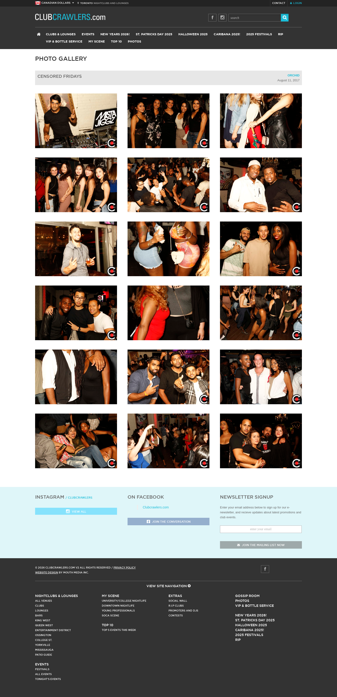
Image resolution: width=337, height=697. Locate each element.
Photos (134, 41)
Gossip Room (247, 596)
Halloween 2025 (193, 34)
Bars (39, 615)
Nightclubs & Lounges (56, 596)
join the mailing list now (261, 545)
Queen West (44, 625)
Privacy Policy (125, 567)
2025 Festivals (259, 34)
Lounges (41, 610)
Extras (175, 596)
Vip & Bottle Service (254, 606)
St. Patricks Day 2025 (154, 34)
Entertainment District (53, 630)
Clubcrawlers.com (156, 507)
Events (88, 34)
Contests (175, 615)
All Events (43, 674)
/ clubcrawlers (79, 497)
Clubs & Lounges (61, 34)
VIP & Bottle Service (64, 41)
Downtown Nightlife (118, 605)
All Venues (43, 600)
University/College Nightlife (124, 600)
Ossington (43, 635)
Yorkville (42, 644)
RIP (280, 34)
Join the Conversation (168, 522)
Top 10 (116, 41)
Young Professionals (118, 610)
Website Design (46, 572)
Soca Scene (110, 615)
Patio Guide (43, 654)
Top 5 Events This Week (119, 630)
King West (42, 620)
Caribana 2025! (227, 34)
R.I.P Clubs (176, 605)
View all (76, 512)
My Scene (96, 41)
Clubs (39, 605)
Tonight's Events (48, 679)
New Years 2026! (115, 34)
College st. (43, 640)
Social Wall (177, 600)
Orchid (294, 75)
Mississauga (44, 649)
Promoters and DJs (183, 610)
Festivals (42, 669)
